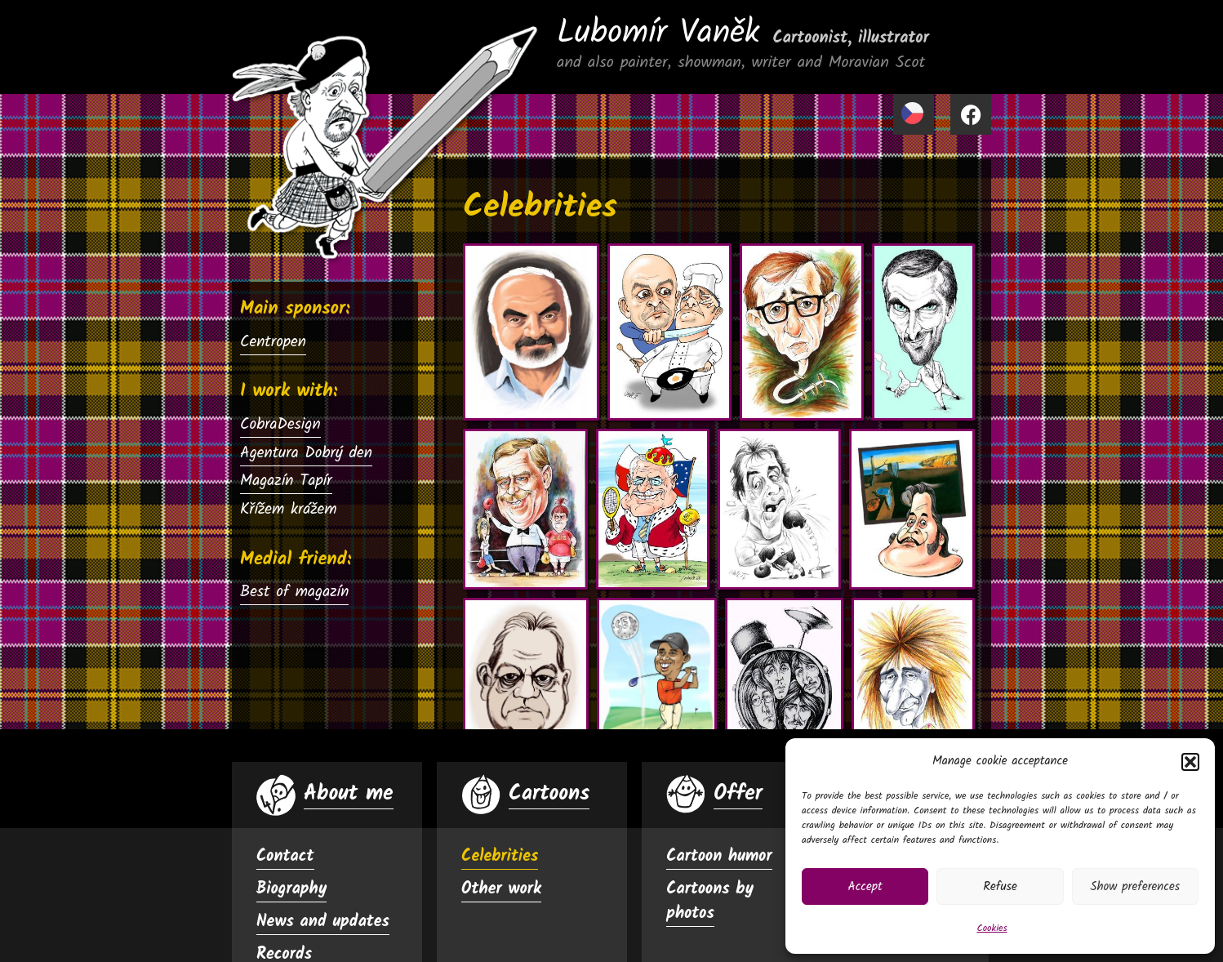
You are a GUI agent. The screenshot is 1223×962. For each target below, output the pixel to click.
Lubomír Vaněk (743, 33)
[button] (1190, 762)
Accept (865, 887)
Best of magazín (294, 592)
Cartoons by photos (710, 901)
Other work (501, 889)
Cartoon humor (719, 857)
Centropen (273, 342)
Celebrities (499, 857)
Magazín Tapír (286, 481)
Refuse (1000, 887)
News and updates (322, 922)
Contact (285, 857)
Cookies (991, 928)
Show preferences (1135, 887)
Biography (291, 889)
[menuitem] (913, 114)
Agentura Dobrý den (306, 453)
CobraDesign (280, 424)
